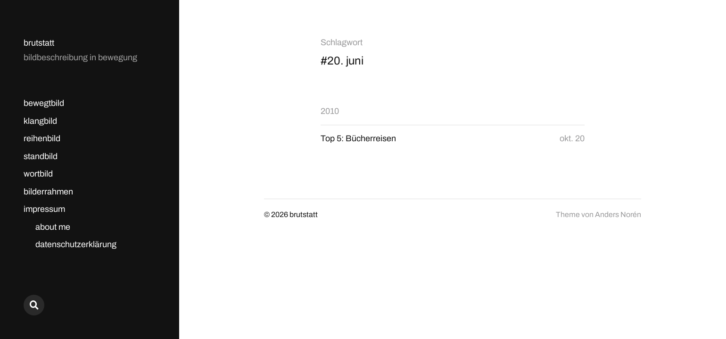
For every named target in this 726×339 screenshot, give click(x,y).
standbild (41, 156)
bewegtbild (44, 103)
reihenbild (42, 138)
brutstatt (39, 43)
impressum (44, 209)
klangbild (40, 121)
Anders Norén (618, 214)
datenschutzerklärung (75, 244)
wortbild (38, 173)
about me (52, 227)
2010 (330, 111)
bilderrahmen (48, 191)
